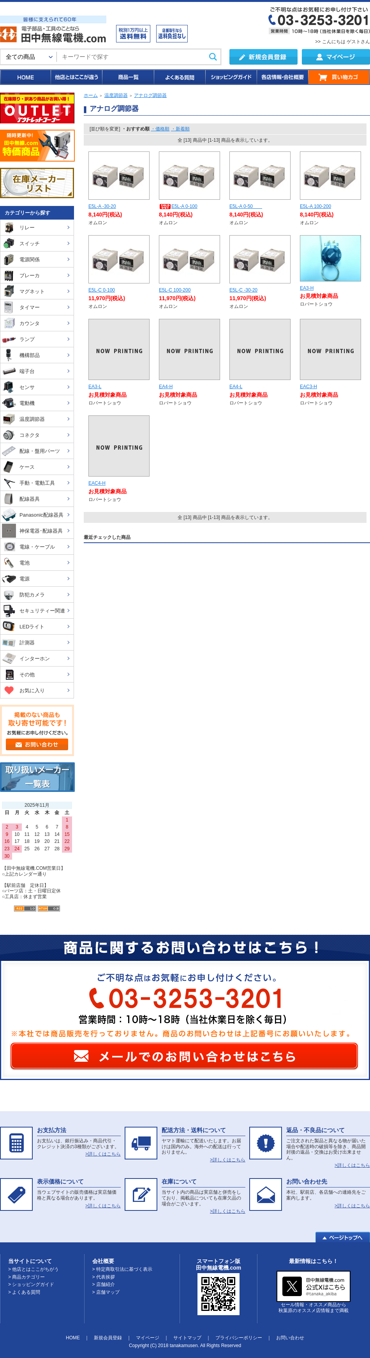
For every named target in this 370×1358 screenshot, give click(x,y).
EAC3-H (308, 386)
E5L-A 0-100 (178, 206)
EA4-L (235, 386)
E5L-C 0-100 (101, 290)
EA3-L (94, 386)
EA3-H (307, 288)
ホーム (91, 95)
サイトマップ (187, 1337)
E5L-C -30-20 (243, 290)
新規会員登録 (108, 1337)
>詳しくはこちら (103, 1154)
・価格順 (160, 129)
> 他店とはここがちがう (33, 1269)
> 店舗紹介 (103, 1284)
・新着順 (180, 129)
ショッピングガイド (230, 77)
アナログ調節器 (150, 95)
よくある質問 (179, 77)
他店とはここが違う (76, 77)
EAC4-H (97, 483)
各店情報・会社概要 (282, 77)
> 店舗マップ (106, 1292)
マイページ (147, 1337)
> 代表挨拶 (103, 1277)
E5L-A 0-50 (245, 206)
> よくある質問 (24, 1292)
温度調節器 (116, 95)
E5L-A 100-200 (315, 206)
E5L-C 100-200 (174, 290)
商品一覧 (127, 77)
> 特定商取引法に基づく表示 (122, 1269)
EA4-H (166, 386)
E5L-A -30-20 (102, 206)
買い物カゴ (339, 77)
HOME (25, 77)
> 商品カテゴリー (26, 1277)
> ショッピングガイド (31, 1284)
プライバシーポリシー (238, 1337)
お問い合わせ (290, 1337)
